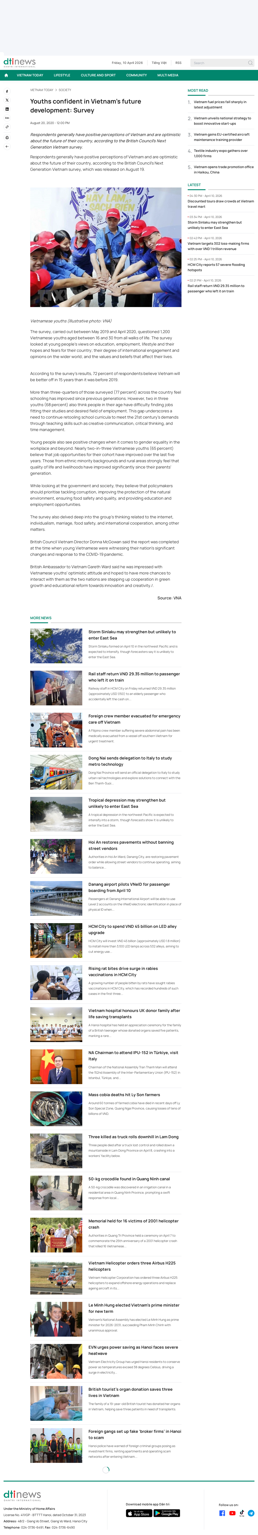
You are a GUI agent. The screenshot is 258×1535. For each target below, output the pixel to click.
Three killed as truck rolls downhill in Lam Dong (134, 1136)
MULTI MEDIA (167, 75)
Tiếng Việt (159, 63)
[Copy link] (7, 126)
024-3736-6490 (63, 1527)
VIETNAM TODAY (30, 75)
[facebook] (7, 91)
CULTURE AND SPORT (98, 75)
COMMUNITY (136, 75)
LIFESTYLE (62, 75)
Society (65, 90)
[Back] (7, 146)
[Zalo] (7, 118)
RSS (178, 63)
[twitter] (7, 100)
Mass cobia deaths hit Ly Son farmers (124, 1094)
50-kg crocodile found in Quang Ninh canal (129, 1178)
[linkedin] (7, 109)
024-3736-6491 (32, 1527)
